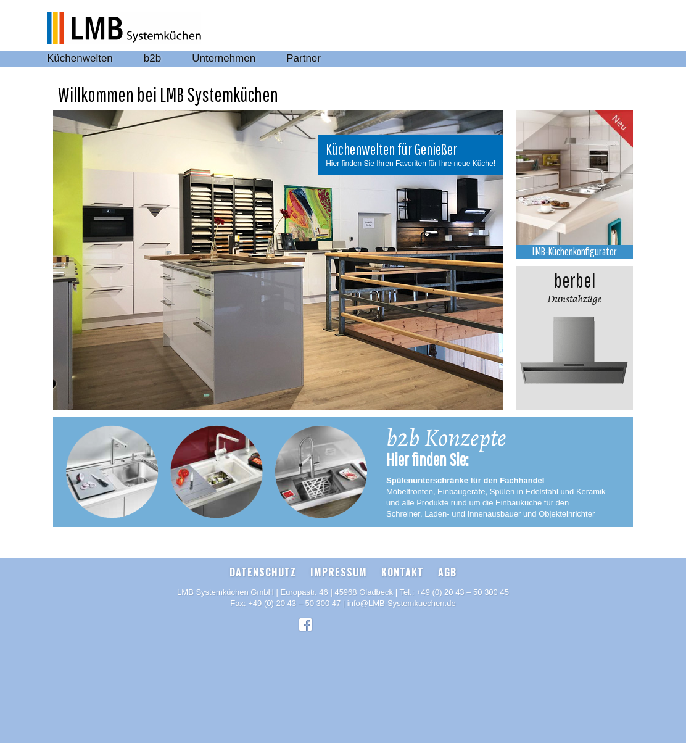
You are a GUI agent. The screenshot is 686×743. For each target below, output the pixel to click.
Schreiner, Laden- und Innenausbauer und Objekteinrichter (490, 513)
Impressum (338, 572)
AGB (447, 572)
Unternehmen (223, 58)
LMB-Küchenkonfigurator (574, 251)
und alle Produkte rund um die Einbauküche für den (477, 502)
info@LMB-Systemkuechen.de (401, 603)
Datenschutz (262, 572)
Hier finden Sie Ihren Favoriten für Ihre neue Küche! (410, 163)
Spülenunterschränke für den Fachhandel (465, 480)
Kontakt (402, 572)
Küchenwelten (80, 58)
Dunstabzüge (574, 286)
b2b (152, 58)
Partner (303, 58)
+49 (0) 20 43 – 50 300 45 (462, 592)
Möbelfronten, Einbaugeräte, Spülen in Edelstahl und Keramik (496, 491)
